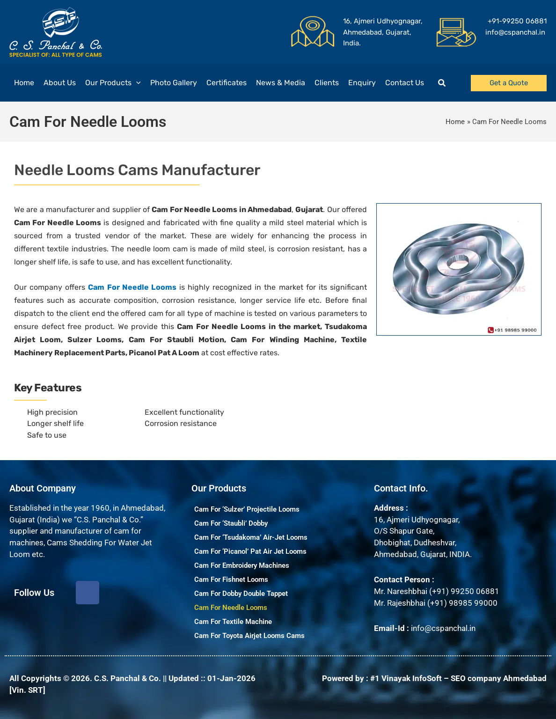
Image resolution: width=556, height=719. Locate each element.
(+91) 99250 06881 (464, 591)
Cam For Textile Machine (233, 621)
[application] (136, 83)
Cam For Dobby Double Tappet (241, 593)
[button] (442, 83)
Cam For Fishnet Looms (231, 579)
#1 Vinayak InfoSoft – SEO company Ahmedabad (458, 678)
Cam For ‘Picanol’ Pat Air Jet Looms (250, 551)
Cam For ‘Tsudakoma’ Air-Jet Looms (250, 537)
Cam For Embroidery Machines (241, 565)
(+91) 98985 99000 (462, 603)
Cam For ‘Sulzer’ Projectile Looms (247, 509)
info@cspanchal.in (443, 628)
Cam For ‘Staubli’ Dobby (231, 523)
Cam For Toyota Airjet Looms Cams (249, 635)
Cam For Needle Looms (230, 607)
